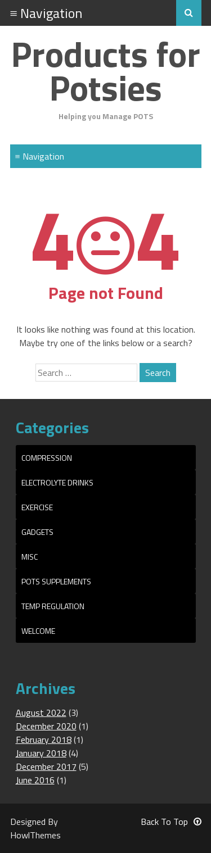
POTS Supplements (56, 581)
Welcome (38, 631)
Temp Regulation (52, 606)
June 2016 (35, 780)
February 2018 (43, 739)
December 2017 (46, 766)
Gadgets (37, 532)
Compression (46, 458)
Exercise (37, 507)
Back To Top (171, 821)
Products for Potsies (105, 70)
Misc (29, 556)
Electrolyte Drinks (57, 482)
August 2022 (41, 712)
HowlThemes (35, 835)
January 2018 (41, 753)
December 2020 (46, 726)
